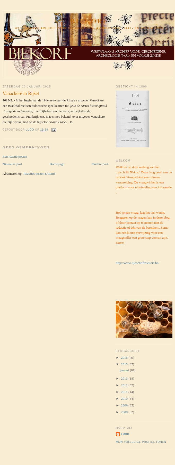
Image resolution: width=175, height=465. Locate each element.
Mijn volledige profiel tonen (141, 441)
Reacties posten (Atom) (39, 173)
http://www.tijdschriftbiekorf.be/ (137, 263)
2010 (124, 398)
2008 (124, 412)
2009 (124, 405)
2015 (124, 364)
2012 (124, 385)
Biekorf (89, 21)
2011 (124, 392)
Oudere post (100, 164)
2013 (124, 378)
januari (125, 370)
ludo (125, 434)
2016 (124, 357)
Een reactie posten (15, 156)
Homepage (57, 164)
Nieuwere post (12, 164)
